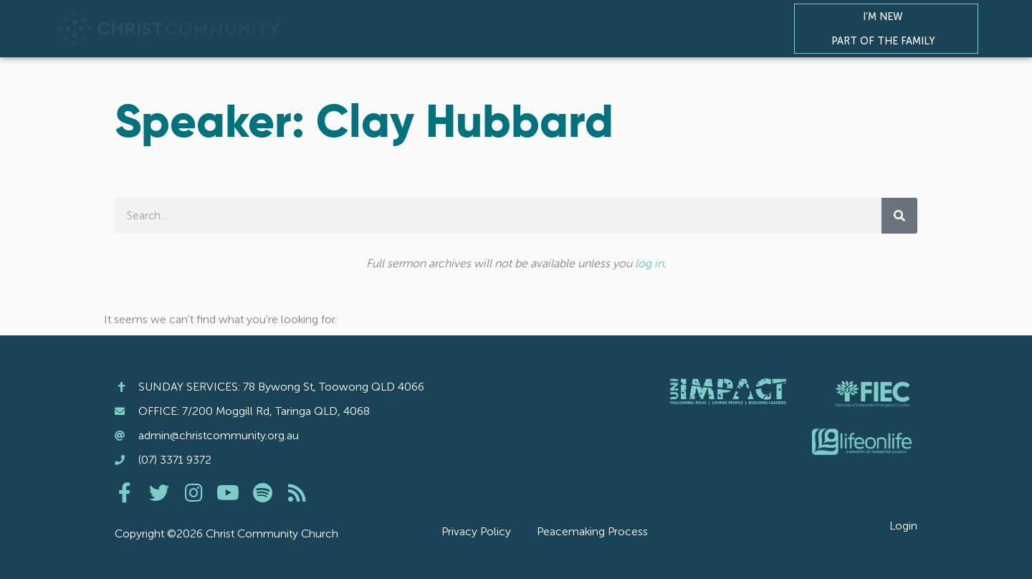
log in (649, 263)
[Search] (899, 216)
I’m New (886, 16)
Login (903, 525)
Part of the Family (886, 41)
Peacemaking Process (592, 531)
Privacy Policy (476, 531)
